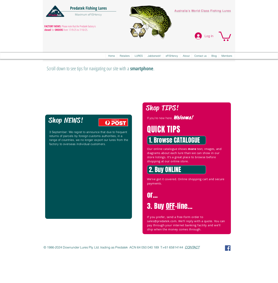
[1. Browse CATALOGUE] (176, 140)
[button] (225, 36)
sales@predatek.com (161, 221)
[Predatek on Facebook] (227, 248)
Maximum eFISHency (88, 14)
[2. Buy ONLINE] (176, 169)
